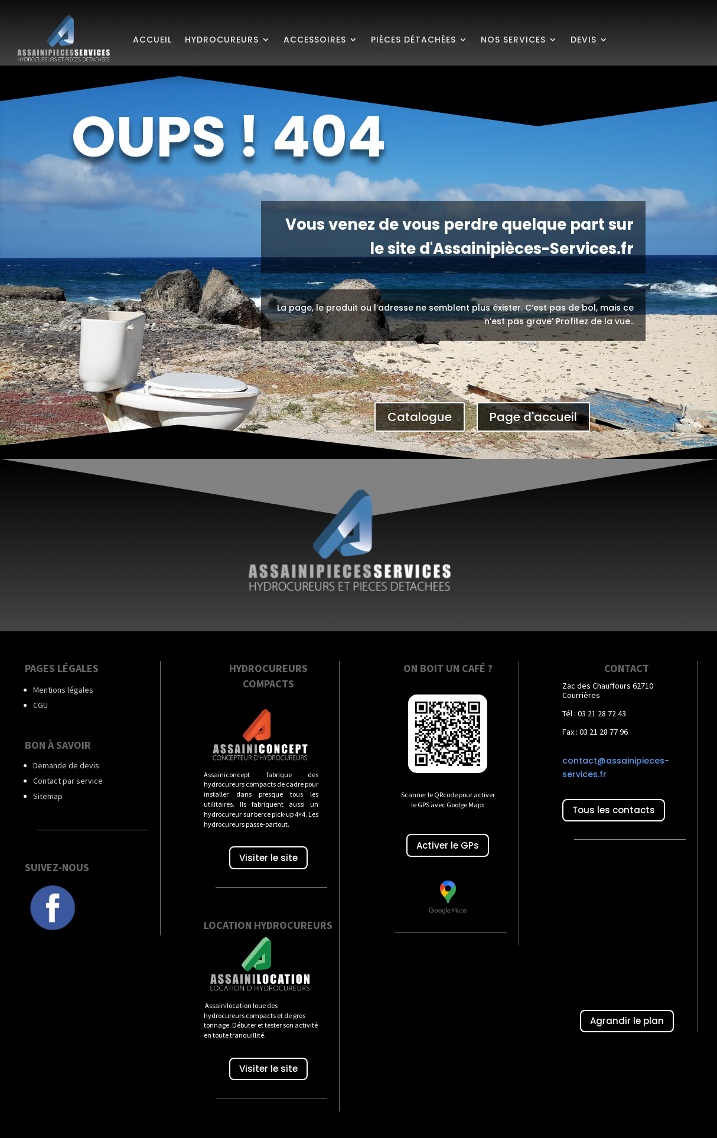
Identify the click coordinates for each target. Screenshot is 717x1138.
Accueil (152, 39)
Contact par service (68, 777)
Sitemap (48, 792)
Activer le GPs (447, 842)
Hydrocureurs (222, 39)
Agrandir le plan (627, 1018)
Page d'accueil (533, 413)
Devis (584, 39)
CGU (40, 701)
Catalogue (419, 413)
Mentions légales (63, 686)
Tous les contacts (613, 807)
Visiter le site (268, 854)
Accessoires (314, 39)
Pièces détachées (413, 39)
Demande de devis (66, 762)
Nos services (513, 39)
